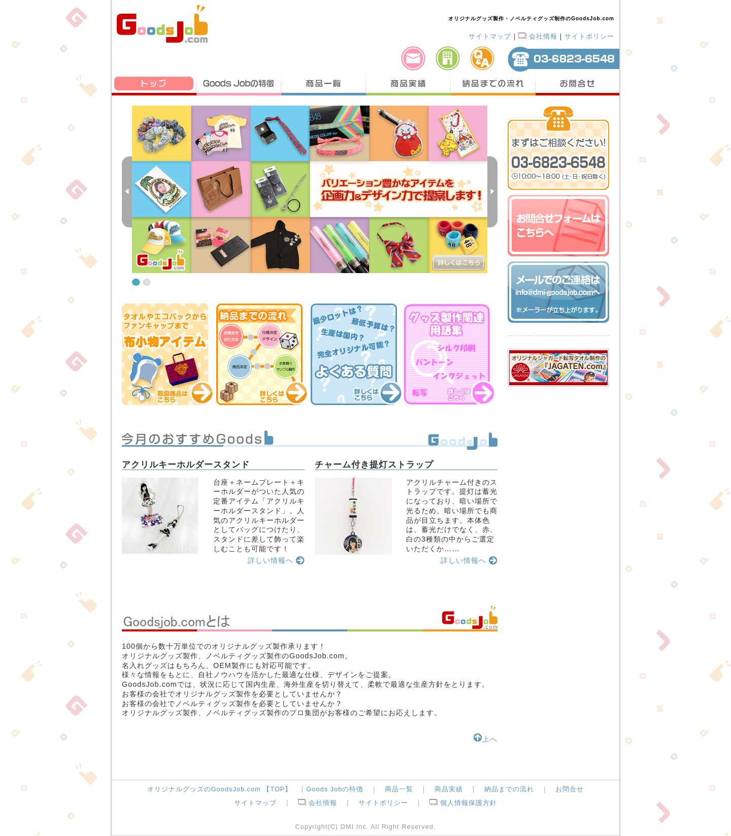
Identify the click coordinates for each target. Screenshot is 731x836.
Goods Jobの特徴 (238, 83)
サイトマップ (490, 36)
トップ (154, 83)
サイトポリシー (589, 36)
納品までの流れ (493, 83)
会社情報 (537, 36)
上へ (485, 739)
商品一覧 (323, 83)
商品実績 (408, 83)
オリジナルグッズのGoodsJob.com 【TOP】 (219, 789)
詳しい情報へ (276, 560)
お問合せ (577, 83)
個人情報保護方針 (463, 803)
